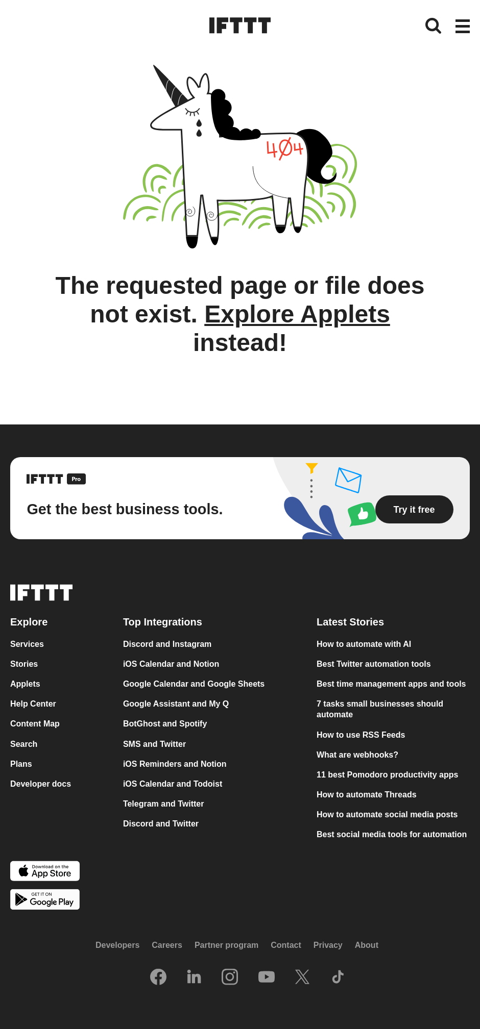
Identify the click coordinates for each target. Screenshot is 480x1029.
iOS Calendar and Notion (171, 664)
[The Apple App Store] (45, 872)
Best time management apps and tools (391, 684)
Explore (28, 622)
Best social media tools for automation (392, 834)
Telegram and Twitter (163, 803)
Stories (24, 664)
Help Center (33, 703)
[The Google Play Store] (45, 901)
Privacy (328, 945)
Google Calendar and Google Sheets (194, 684)
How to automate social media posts (387, 814)
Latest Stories (350, 622)
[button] (462, 27)
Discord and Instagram (167, 644)
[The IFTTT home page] (240, 25)
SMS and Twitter (154, 744)
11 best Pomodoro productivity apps (387, 774)
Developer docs (40, 784)
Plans (21, 764)
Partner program (226, 945)
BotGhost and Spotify (165, 723)
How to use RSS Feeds (361, 735)
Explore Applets (297, 314)
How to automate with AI (364, 644)
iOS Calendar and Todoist (172, 784)
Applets (25, 684)
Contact (286, 945)
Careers (167, 945)
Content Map (35, 723)
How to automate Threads (367, 794)
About (366, 945)
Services (27, 644)
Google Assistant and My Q (176, 703)
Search (23, 744)
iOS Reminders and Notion (175, 764)
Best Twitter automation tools (374, 664)
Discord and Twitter (161, 823)
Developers (117, 945)
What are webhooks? (357, 754)
